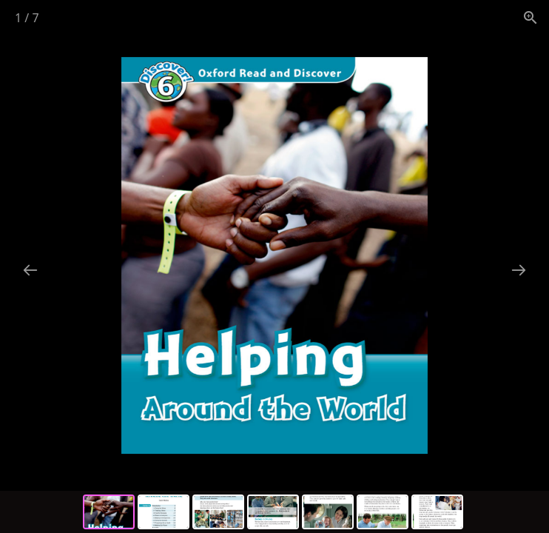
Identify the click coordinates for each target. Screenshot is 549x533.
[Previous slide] (30, 269)
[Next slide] (518, 269)
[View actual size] (530, 17)
